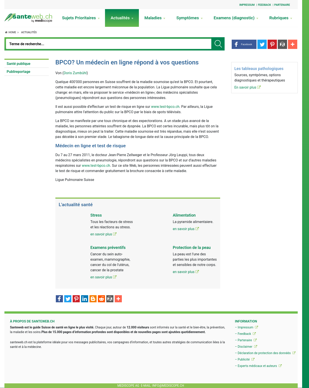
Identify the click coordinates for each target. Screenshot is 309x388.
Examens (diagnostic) (236, 17)
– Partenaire (246, 340)
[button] (244, 44)
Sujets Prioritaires (81, 17)
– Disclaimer (246, 346)
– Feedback (245, 334)
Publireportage (18, 72)
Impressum (247, 4)
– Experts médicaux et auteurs (258, 366)
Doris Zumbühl (75, 73)
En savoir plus (247, 87)
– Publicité (244, 359)
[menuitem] (26, 64)
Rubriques (280, 17)
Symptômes (189, 17)
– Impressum (246, 327)
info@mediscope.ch (168, 385)
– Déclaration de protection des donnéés (265, 353)
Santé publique (18, 64)
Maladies (154, 17)
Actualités (122, 17)
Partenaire (282, 4)
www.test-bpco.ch (165, 107)
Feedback (264, 4)
